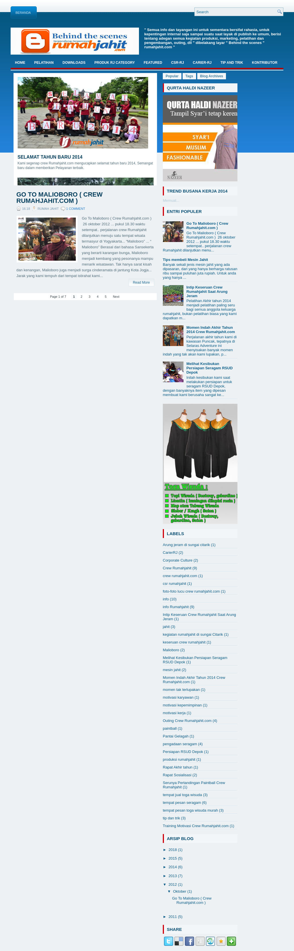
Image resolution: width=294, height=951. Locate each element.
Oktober (180, 891)
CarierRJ (170, 552)
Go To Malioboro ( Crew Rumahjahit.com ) (59, 197)
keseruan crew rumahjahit (184, 642)
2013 (173, 876)
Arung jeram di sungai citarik (186, 545)
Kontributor (264, 63)
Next (116, 296)
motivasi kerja (174, 713)
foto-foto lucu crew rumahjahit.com (191, 591)
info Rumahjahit (176, 607)
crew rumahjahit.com (180, 576)
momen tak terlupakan (181, 689)
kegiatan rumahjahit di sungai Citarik (193, 634)
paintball (170, 728)
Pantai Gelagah (176, 736)
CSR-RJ (177, 63)
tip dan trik (171, 818)
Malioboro (171, 650)
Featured (153, 63)
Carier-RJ (202, 63)
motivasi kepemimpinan (182, 705)
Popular (172, 76)
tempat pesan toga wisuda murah (190, 810)
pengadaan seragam (180, 744)
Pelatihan (44, 63)
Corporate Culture (177, 560)
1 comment (75, 208)
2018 (173, 850)
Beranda (23, 12)
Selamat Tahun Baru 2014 (50, 157)
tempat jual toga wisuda (182, 795)
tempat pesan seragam (182, 802)
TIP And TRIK (231, 63)
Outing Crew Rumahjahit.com (187, 720)
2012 (173, 884)
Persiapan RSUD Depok (183, 752)
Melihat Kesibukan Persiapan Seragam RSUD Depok (209, 368)
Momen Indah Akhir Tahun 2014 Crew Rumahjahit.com (210, 329)
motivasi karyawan (178, 697)
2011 (173, 917)
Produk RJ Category (114, 63)
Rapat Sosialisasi (177, 775)
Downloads (74, 63)
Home (20, 63)
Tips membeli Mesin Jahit (185, 260)
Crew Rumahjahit (177, 568)
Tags (189, 76)
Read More (141, 283)
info (166, 599)
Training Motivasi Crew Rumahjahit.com (196, 826)
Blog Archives (211, 76)
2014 (173, 867)
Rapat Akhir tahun (177, 767)
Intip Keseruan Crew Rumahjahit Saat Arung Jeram (206, 291)
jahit (166, 627)
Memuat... (171, 200)
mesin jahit (172, 670)
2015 (173, 858)
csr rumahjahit (174, 583)
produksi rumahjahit (179, 759)
